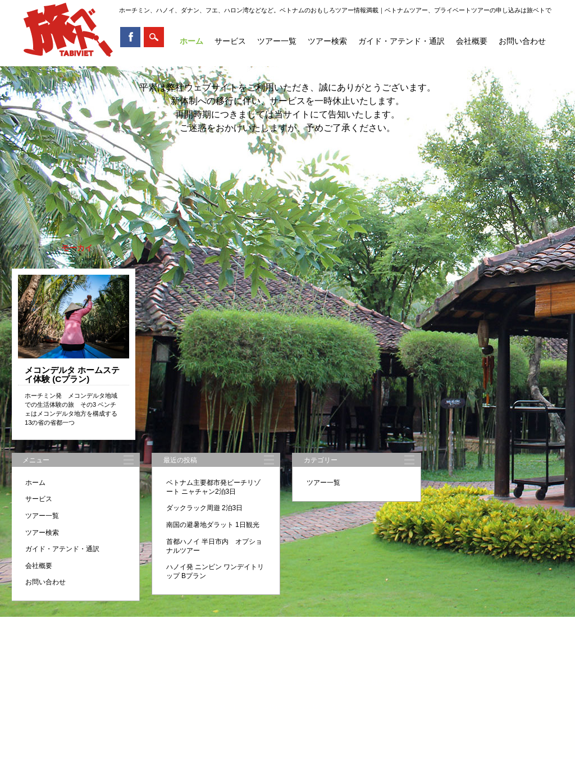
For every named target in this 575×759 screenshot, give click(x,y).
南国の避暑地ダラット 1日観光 (212, 525)
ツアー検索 (327, 41)
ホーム (191, 41)
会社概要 (471, 41)
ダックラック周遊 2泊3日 (204, 508)
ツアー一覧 (276, 41)
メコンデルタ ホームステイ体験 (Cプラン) (72, 374)
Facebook (130, 37)
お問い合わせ (522, 41)
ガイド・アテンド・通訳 (401, 41)
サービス (230, 41)
